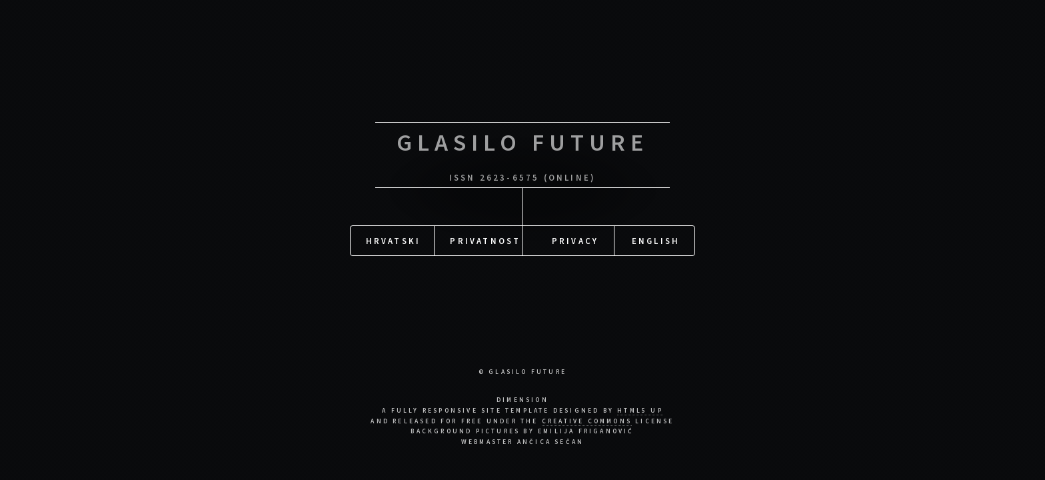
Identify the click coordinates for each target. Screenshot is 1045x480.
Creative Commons (587, 421)
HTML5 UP (640, 411)
